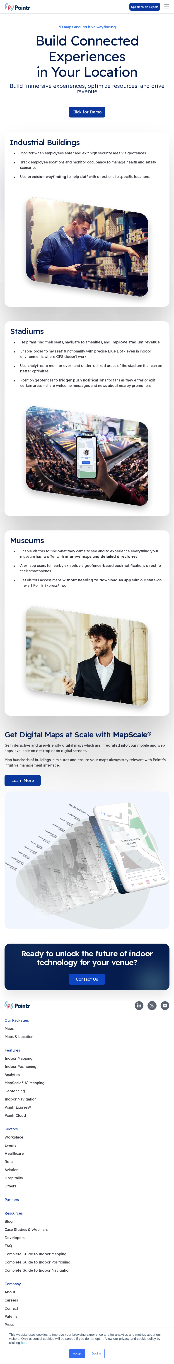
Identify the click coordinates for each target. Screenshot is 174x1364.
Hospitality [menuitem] (14, 1178)
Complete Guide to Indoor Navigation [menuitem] (37, 1270)
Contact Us (87, 979)
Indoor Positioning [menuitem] (20, 1066)
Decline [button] (96, 1353)
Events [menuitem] (10, 1145)
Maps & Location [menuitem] (19, 1036)
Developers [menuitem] (14, 1237)
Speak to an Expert (144, 7)
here (24, 1343)
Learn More (22, 780)
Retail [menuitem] (9, 1161)
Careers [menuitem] (11, 1300)
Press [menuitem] (9, 1324)
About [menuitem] (10, 1292)
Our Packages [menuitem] (17, 1020)
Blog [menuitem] (9, 1221)
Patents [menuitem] (11, 1316)
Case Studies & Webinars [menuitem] (26, 1229)
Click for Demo (87, 112)
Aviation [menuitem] (11, 1169)
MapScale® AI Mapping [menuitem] (25, 1083)
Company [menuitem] (13, 1284)
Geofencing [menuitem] (15, 1091)
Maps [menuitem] (9, 1028)
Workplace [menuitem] (14, 1137)
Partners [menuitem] (12, 1199)
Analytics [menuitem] (12, 1074)
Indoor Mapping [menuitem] (19, 1058)
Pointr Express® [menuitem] (18, 1107)
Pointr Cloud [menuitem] (15, 1115)
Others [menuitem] (10, 1186)
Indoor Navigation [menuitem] (20, 1099)
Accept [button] (77, 1353)
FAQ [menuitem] (8, 1246)
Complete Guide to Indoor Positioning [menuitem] (37, 1262)
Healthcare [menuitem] (14, 1153)
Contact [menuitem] (11, 1308)
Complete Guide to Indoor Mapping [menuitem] (36, 1254)
